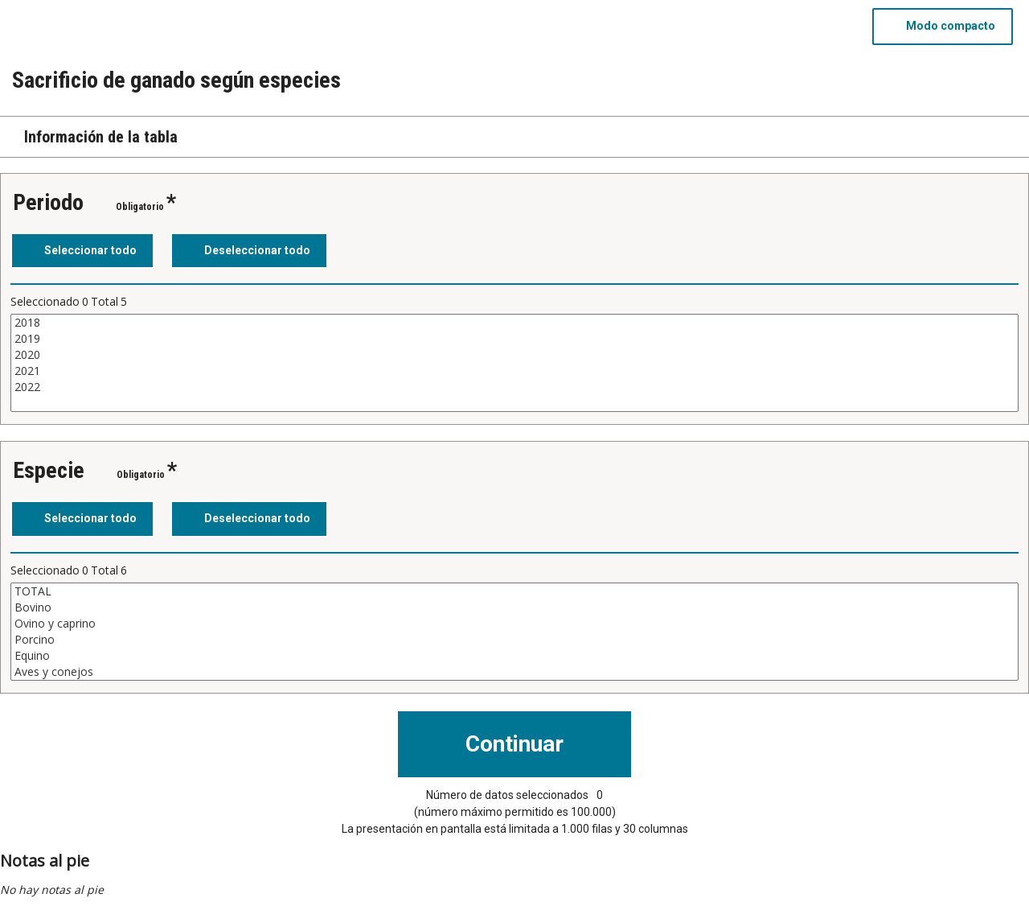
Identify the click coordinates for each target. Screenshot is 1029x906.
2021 (514, 371)
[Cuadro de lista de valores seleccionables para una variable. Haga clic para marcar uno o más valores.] (514, 363)
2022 (514, 387)
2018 (514, 323)
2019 (514, 339)
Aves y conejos (514, 672)
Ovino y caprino (514, 624)
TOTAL (514, 591)
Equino (514, 656)
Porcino (514, 640)
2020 (514, 355)
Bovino (514, 607)
